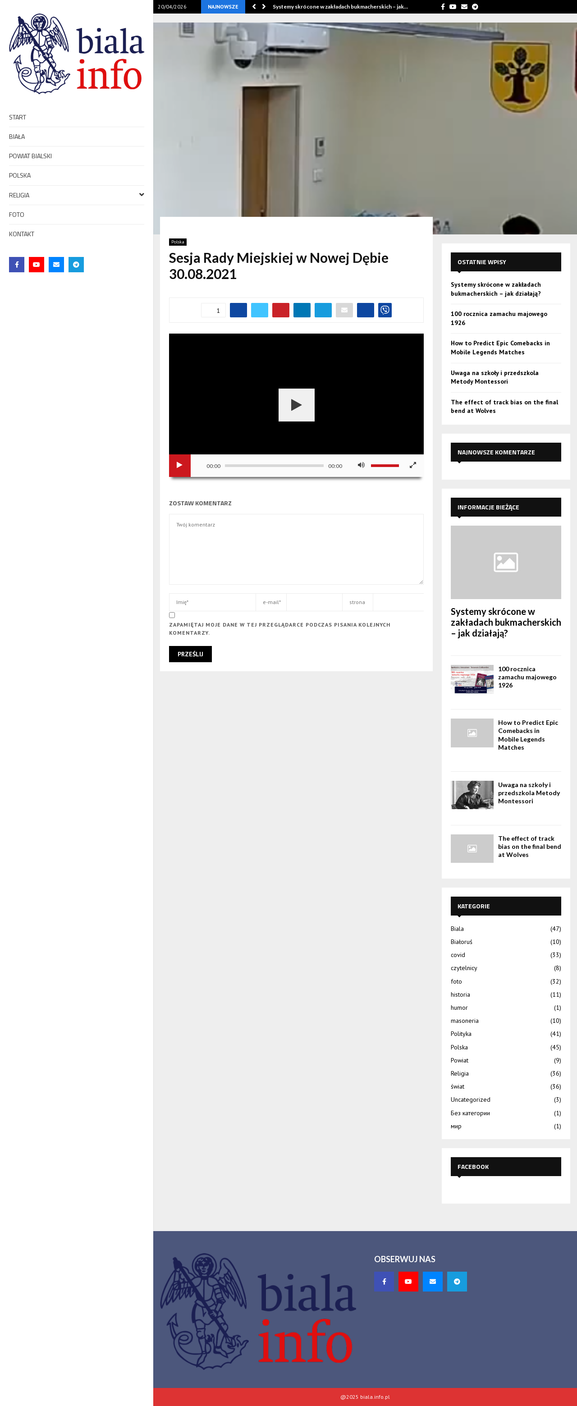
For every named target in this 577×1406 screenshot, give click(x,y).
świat (457, 1086)
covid (458, 955)
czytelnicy (464, 968)
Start (17, 117)
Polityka (461, 1034)
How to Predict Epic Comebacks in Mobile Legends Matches (500, 347)
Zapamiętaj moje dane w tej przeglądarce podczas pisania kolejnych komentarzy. (279, 628)
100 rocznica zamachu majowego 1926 (527, 677)
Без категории (470, 1113)
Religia (76, 194)
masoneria (465, 1021)
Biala (457, 929)
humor (459, 1007)
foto (16, 214)
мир (456, 1126)
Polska (20, 175)
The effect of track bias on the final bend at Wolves (529, 846)
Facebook (473, 1166)
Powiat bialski (30, 155)
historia (460, 994)
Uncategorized (470, 1099)
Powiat (459, 1060)
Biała (17, 136)
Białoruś (461, 942)
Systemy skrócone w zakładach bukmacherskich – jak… (340, 6)
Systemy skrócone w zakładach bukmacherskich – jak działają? (496, 289)
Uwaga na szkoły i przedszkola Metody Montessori (495, 377)
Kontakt (21, 233)
